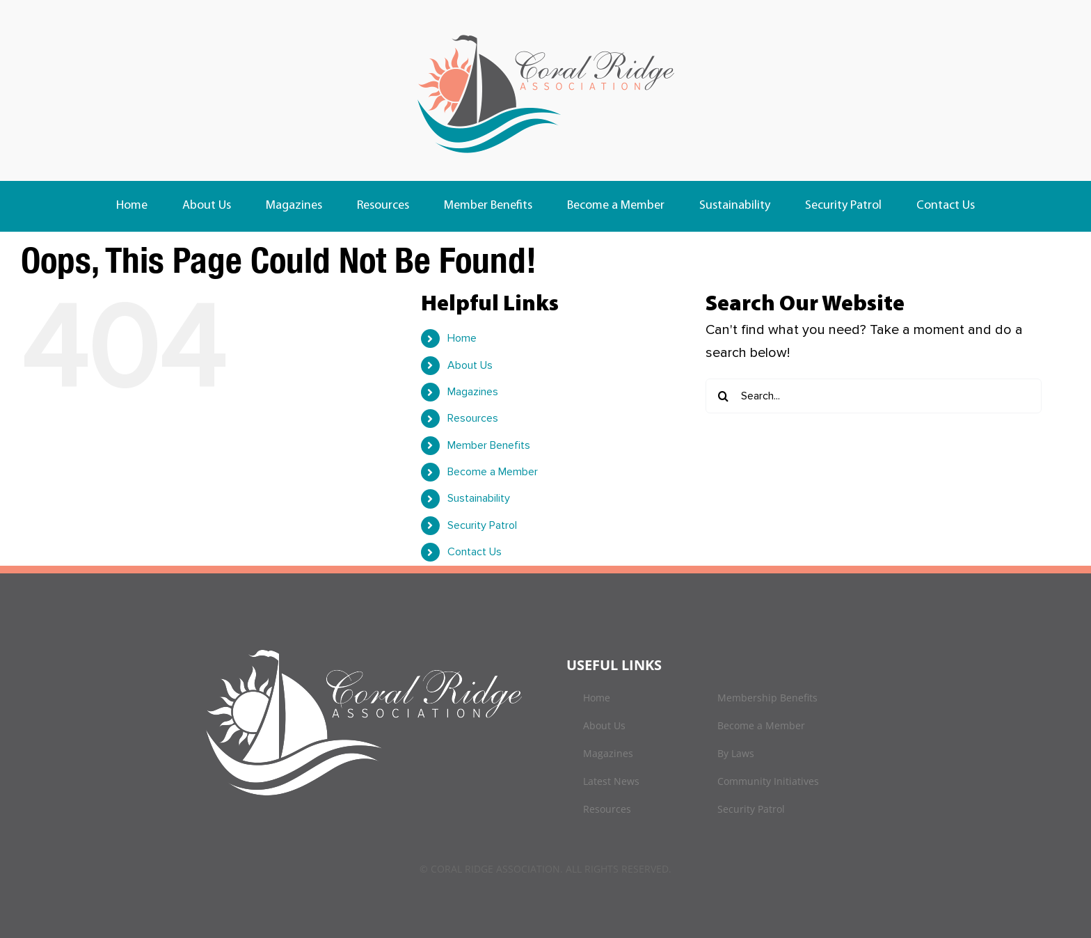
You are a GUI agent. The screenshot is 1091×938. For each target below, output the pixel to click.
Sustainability (478, 498)
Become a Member (492, 472)
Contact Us (474, 552)
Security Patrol (482, 525)
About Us (470, 365)
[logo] (545, 34)
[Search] (723, 396)
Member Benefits (488, 445)
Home (462, 338)
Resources (472, 418)
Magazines (472, 392)
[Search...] (874, 396)
